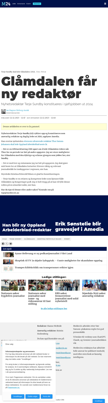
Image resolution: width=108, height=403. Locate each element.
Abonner (37, 4)
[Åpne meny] (105, 3)
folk (4, 239)
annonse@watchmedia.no (58, 353)
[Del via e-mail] (10, 244)
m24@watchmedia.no (60, 357)
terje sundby (15, 239)
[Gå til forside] (6, 3)
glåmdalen (29, 239)
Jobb (14, 4)
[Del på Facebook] (3, 244)
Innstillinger (99, 401)
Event (29, 4)
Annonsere (21, 4)
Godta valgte (32, 396)
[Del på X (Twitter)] (7, 244)
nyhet (67, 239)
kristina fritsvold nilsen (49, 239)
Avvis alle (46, 396)
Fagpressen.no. (14, 387)
